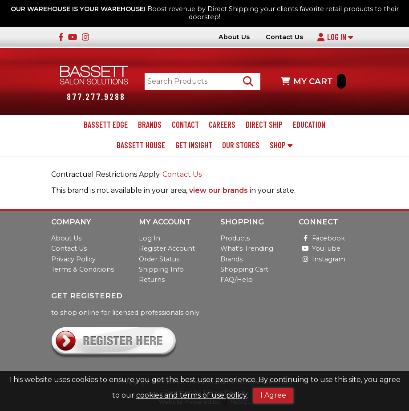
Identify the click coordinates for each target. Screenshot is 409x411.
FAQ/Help (236, 280)
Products (235, 238)
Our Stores (240, 145)
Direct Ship (264, 125)
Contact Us (284, 37)
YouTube (319, 248)
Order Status (159, 259)
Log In (335, 37)
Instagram (322, 259)
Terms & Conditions (82, 269)
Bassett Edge (106, 125)
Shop (281, 145)
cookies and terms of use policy (191, 395)
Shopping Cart (244, 269)
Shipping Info (161, 269)
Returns (152, 280)
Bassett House (141, 145)
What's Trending (246, 248)
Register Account (167, 248)
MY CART (313, 81)
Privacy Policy (73, 259)
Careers (222, 125)
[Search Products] (248, 81)
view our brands (218, 190)
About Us (234, 37)
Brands (150, 125)
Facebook (322, 238)
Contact (185, 125)
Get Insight (193, 145)
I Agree (273, 395)
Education (309, 125)
